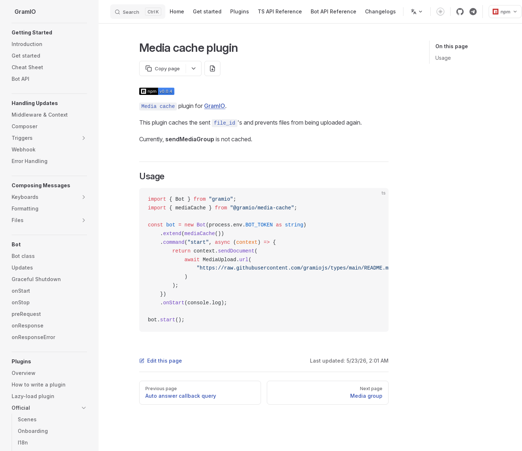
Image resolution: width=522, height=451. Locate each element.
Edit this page (160, 361)
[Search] (137, 11)
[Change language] (416, 11)
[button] (49, 32)
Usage (443, 58)
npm (505, 11)
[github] (460, 11)
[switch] (440, 12)
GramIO (214, 105)
